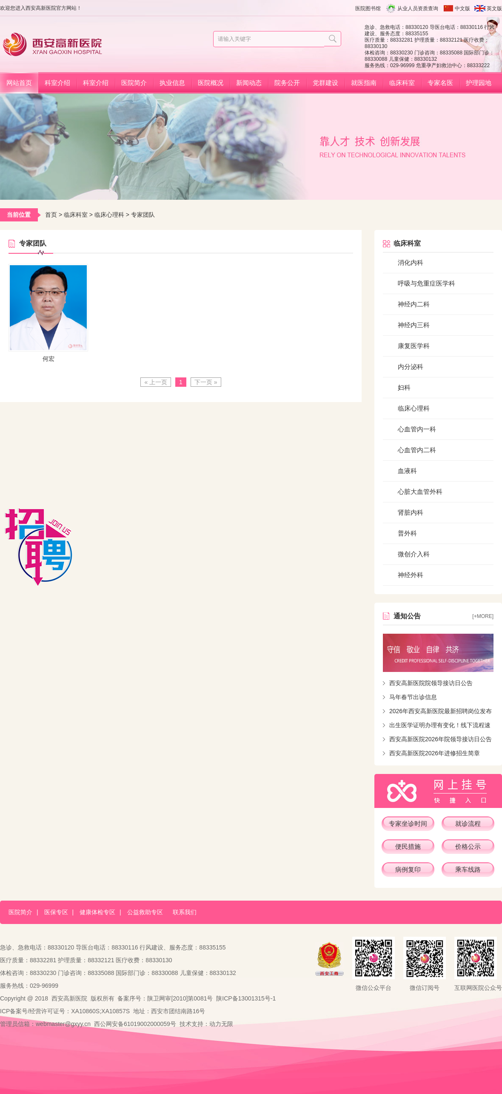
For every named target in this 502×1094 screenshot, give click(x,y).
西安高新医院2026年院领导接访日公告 (440, 739)
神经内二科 (414, 304)
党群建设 (325, 82)
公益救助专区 (145, 912)
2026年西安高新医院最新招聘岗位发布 (440, 711)
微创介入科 (414, 554)
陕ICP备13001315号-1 (246, 998)
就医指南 (363, 82)
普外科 (407, 533)
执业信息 (172, 82)
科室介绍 (57, 82)
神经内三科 (414, 325)
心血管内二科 (417, 449)
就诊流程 (468, 823)
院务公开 (287, 82)
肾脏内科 (410, 512)
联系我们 (185, 912)
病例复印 (408, 869)
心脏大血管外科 (420, 491)
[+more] (482, 616)
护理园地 (478, 82)
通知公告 (407, 616)
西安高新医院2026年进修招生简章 (434, 753)
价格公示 (468, 846)
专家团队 (143, 214)
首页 (51, 214)
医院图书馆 (368, 8)
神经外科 (410, 574)
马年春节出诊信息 (413, 697)
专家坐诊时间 (408, 823)
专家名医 (440, 82)
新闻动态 (249, 82)
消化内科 (410, 262)
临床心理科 (109, 214)
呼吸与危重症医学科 (426, 283)
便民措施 (408, 846)
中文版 (462, 8)
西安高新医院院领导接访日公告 (431, 683)
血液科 (407, 470)
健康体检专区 (97, 912)
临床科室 (402, 82)
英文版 (494, 8)
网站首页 (19, 82)
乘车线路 (468, 869)
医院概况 (210, 82)
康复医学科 (414, 345)
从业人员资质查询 (417, 8)
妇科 (404, 387)
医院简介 (134, 82)
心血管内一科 (417, 429)
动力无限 (221, 1023)
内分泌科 (410, 366)
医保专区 (56, 912)
